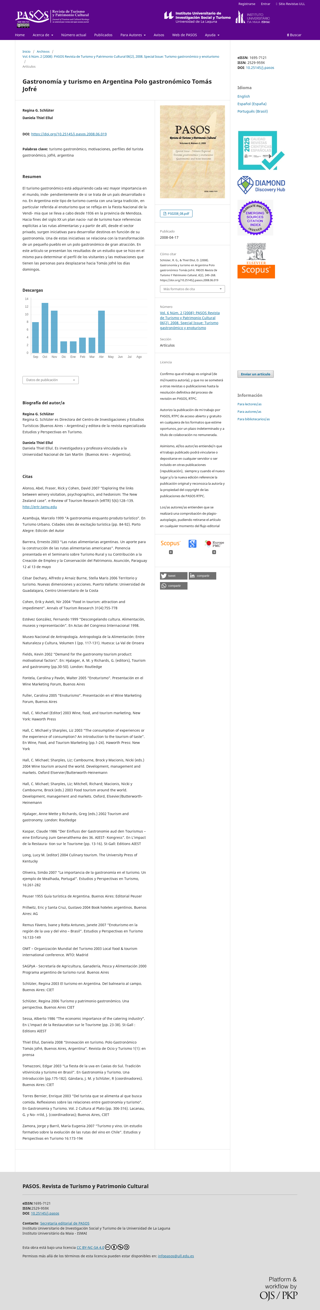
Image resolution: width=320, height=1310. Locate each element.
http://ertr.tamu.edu (39, 506)
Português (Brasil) (253, 111)
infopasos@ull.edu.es (176, 1256)
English (244, 96)
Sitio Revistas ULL (290, 3)
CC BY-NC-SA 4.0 (103, 1247)
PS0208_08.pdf (178, 213)
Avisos (159, 34)
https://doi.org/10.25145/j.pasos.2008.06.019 (69, 134)
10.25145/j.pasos (260, 67)
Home (20, 34)
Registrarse (246, 3)
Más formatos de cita (179, 289)
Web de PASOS (184, 34)
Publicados (103, 34)
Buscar (294, 34)
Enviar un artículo (255, 374)
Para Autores (131, 34)
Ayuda (210, 34)
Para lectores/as (250, 404)
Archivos (43, 51)
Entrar (265, 3)
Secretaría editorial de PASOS (65, 1223)
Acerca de (41, 34)
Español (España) (252, 103)
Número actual (73, 34)
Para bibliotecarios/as (254, 419)
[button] (174, 576)
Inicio (26, 51)
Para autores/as (249, 411)
